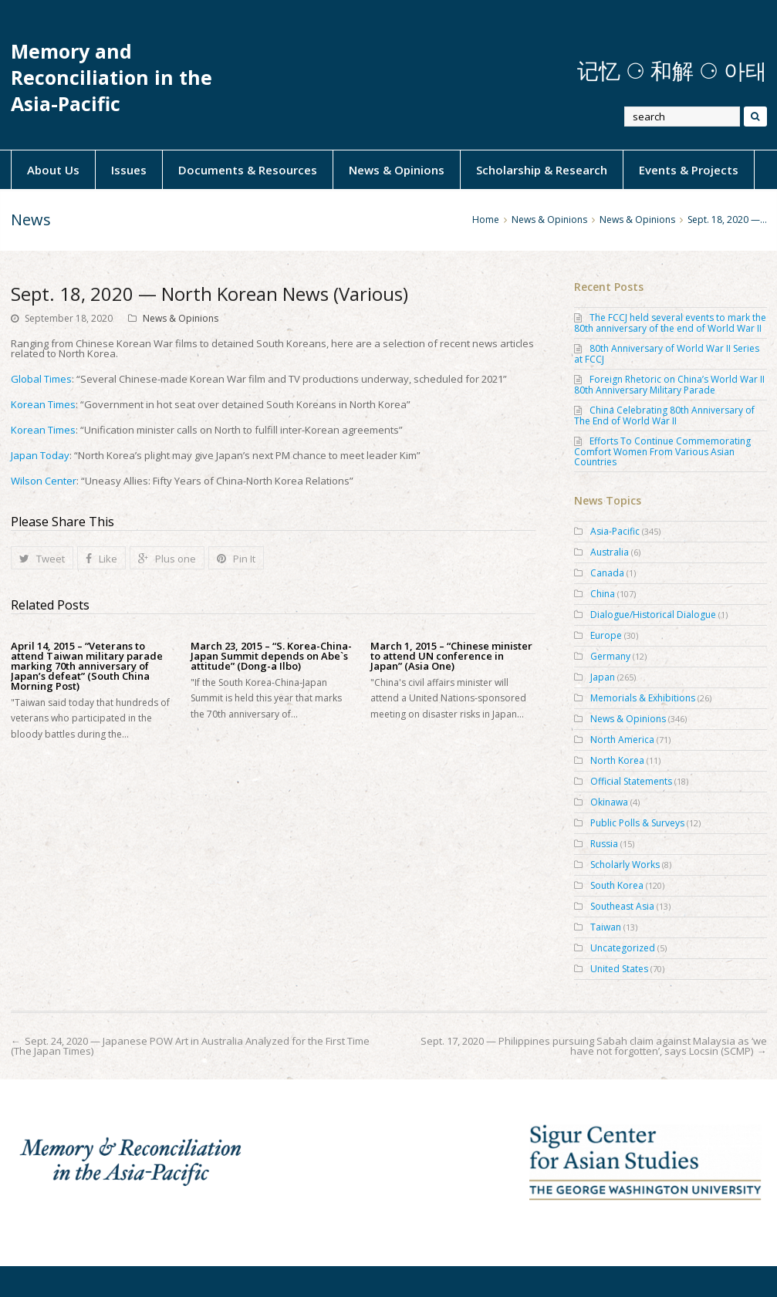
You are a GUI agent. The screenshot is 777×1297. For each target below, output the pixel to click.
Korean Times (43, 404)
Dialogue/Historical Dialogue (653, 614)
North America (622, 739)
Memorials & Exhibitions (642, 697)
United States (619, 968)
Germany (610, 656)
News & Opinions (396, 169)
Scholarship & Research (541, 169)
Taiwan (605, 927)
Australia (609, 552)
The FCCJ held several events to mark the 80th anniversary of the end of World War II (670, 323)
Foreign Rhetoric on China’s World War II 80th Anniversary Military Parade (669, 385)
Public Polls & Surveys (637, 822)
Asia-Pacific (615, 531)
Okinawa (609, 802)
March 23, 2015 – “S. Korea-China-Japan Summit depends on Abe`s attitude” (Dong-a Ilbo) (271, 656)
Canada (607, 572)
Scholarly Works (625, 864)
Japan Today (40, 455)
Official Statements (631, 781)
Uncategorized (622, 947)
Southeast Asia (622, 906)
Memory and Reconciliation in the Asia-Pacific (111, 78)
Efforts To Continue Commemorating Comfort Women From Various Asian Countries (662, 451)
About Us (53, 169)
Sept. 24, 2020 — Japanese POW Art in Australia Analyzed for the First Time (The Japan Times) (190, 1046)
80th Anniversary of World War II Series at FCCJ (666, 354)
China (602, 593)
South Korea (617, 885)
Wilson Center (43, 481)
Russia (604, 843)
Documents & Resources (247, 169)
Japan (602, 677)
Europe (606, 635)
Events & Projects (688, 169)
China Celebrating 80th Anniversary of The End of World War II (664, 415)
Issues (129, 169)
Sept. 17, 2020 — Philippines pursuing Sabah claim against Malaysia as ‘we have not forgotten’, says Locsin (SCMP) (594, 1046)
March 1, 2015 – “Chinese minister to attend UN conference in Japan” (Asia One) (451, 656)
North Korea (617, 760)
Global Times (41, 379)
